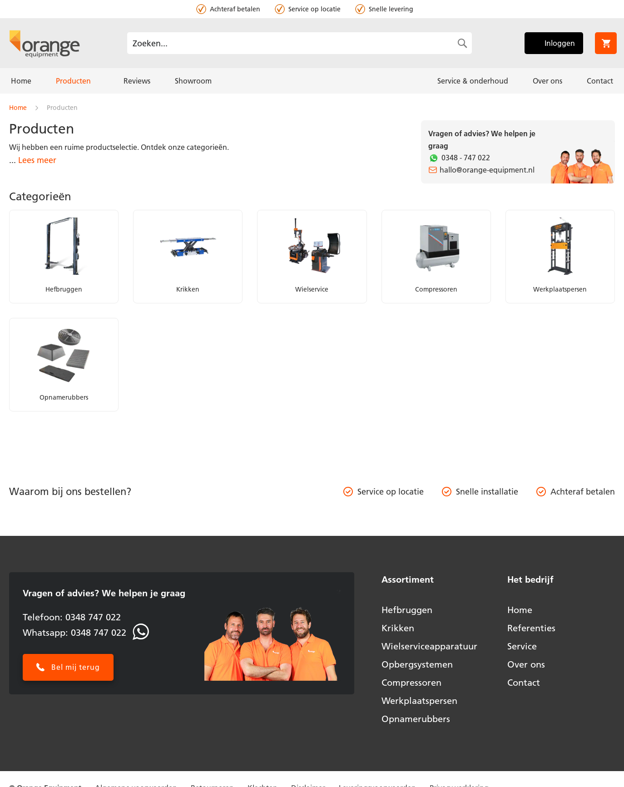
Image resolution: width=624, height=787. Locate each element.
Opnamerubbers (415, 718)
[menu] (312, 81)
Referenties (531, 628)
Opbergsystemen (417, 664)
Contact (523, 682)
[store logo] (44, 43)
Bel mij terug (75, 667)
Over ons (526, 664)
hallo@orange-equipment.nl (487, 169)
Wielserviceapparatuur (429, 646)
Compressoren (411, 682)
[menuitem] (21, 81)
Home (19, 108)
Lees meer (37, 160)
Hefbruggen (406, 609)
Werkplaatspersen (419, 700)
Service (522, 646)
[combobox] (299, 43)
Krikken (397, 628)
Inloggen (560, 43)
